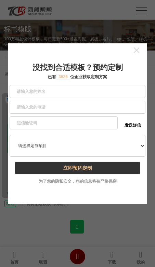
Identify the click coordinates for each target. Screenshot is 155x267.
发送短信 (133, 125)
